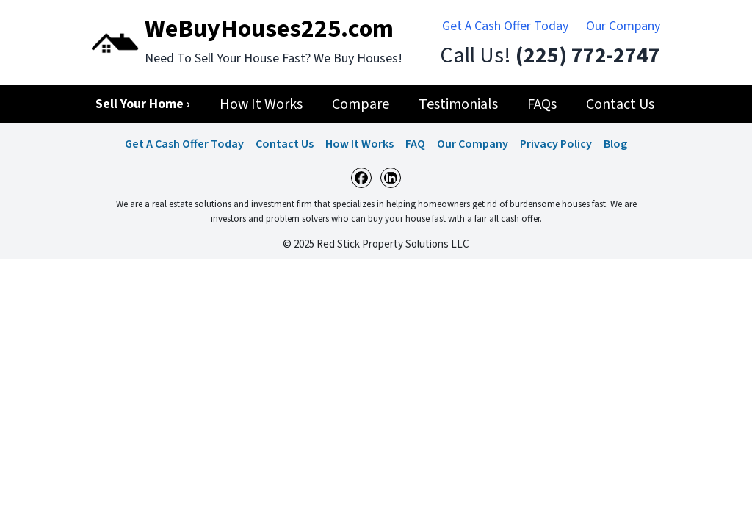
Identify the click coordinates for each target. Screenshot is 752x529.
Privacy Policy (556, 144)
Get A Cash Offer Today (505, 26)
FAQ (415, 144)
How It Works (359, 144)
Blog (615, 144)
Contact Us (285, 144)
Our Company (623, 26)
